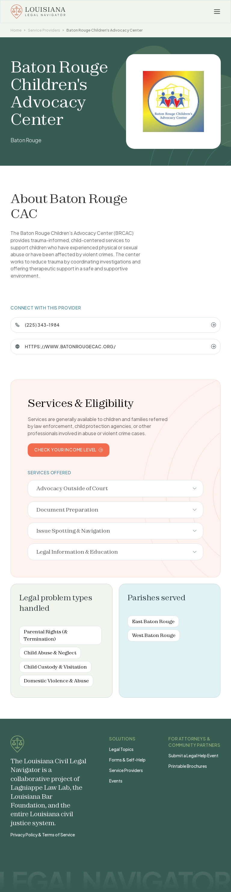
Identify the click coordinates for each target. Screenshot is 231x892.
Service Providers (44, 30)
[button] (217, 11)
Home (16, 30)
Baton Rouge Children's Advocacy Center (104, 30)
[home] (38, 12)
